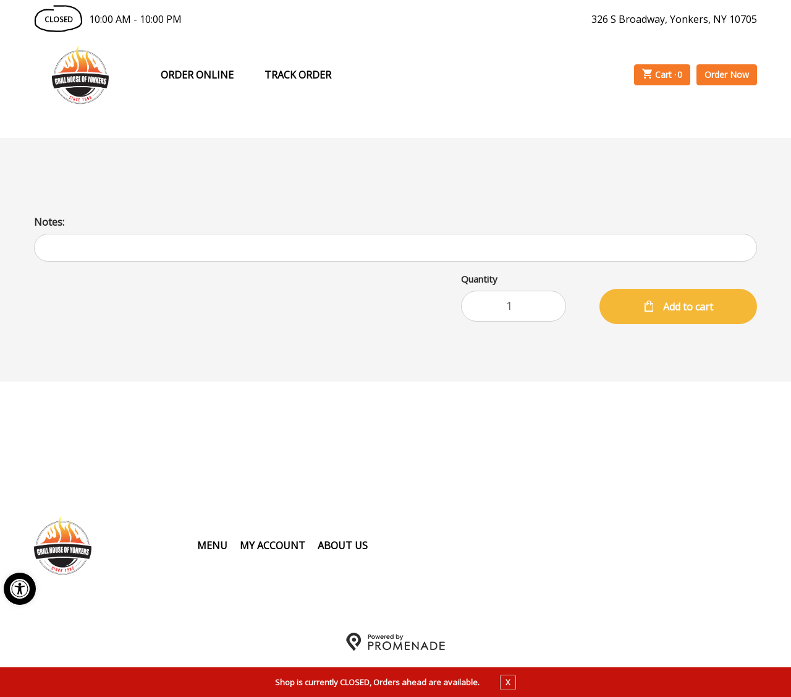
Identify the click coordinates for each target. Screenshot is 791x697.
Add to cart (687, 307)
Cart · (662, 75)
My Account (272, 545)
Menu (212, 545)
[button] (19, 588)
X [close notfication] (507, 682)
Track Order (297, 75)
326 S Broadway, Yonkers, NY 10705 (674, 19)
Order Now (726, 74)
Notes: (49, 222)
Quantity (479, 279)
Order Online (197, 75)
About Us (343, 545)
